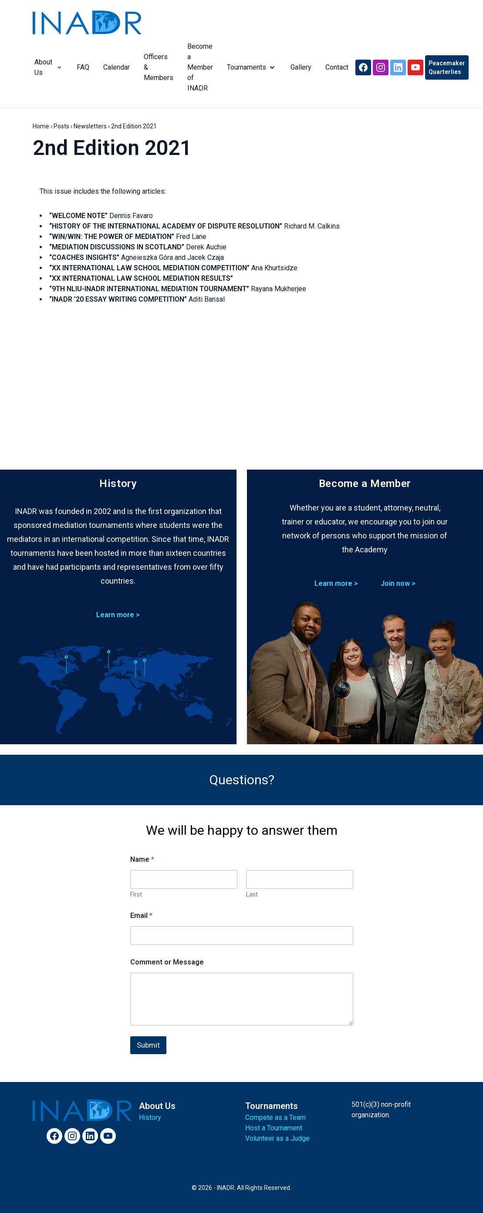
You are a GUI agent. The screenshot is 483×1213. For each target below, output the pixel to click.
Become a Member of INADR (198, 67)
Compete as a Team (275, 1117)
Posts (61, 126)
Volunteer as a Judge (277, 1138)
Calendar (114, 67)
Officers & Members (157, 67)
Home (41, 126)
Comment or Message (167, 962)
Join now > (398, 583)
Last (252, 894)
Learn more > (118, 615)
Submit (148, 1045)
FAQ (81, 67)
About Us (47, 67)
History (150, 1117)
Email (141, 915)
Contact (335, 67)
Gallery (299, 67)
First (136, 894)
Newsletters (90, 126)
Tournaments (250, 67)
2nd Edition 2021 (112, 147)
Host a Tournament (273, 1128)
